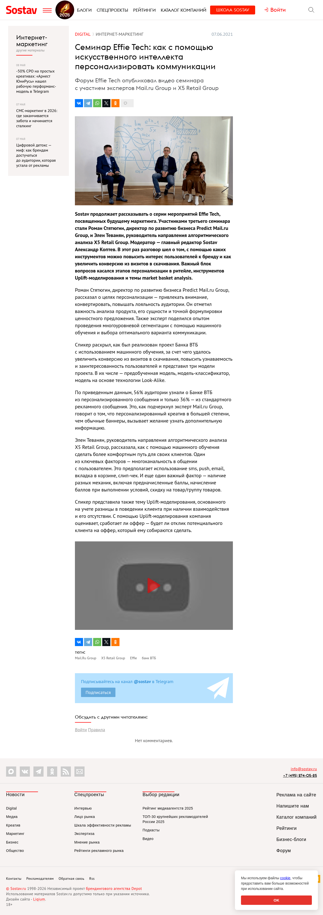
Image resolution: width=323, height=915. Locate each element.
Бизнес (12, 842)
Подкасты (151, 830)
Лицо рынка (84, 817)
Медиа (12, 817)
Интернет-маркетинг (32, 40)
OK (276, 900)
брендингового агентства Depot (114, 888)
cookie (285, 878)
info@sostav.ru (304, 768)
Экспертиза (84, 834)
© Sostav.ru (16, 888)
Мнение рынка (87, 842)
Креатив (13, 825)
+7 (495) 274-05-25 (300, 775)
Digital (11, 808)
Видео (148, 839)
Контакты (14, 878)
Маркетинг (15, 834)
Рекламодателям (40, 878)
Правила (96, 730)
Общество (15, 851)
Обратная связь (72, 878)
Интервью (83, 808)
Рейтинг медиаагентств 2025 (168, 808)
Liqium (39, 899)
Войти (81, 730)
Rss (92, 878)
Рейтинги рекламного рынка (99, 851)
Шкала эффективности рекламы (102, 825)
